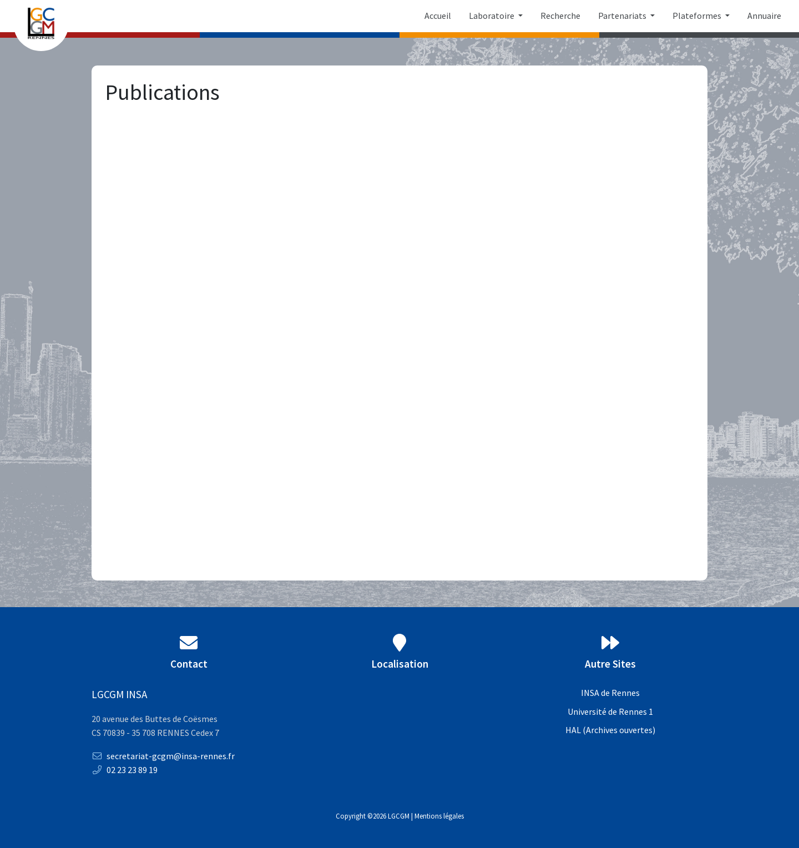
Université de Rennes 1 (610, 711)
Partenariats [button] (623, 15)
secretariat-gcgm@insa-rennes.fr (163, 755)
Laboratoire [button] (492, 15)
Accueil (437, 15)
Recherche (560, 15)
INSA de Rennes (610, 692)
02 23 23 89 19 (125, 769)
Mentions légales (439, 815)
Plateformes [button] (697, 15)
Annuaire (764, 15)
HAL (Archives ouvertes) (610, 729)
